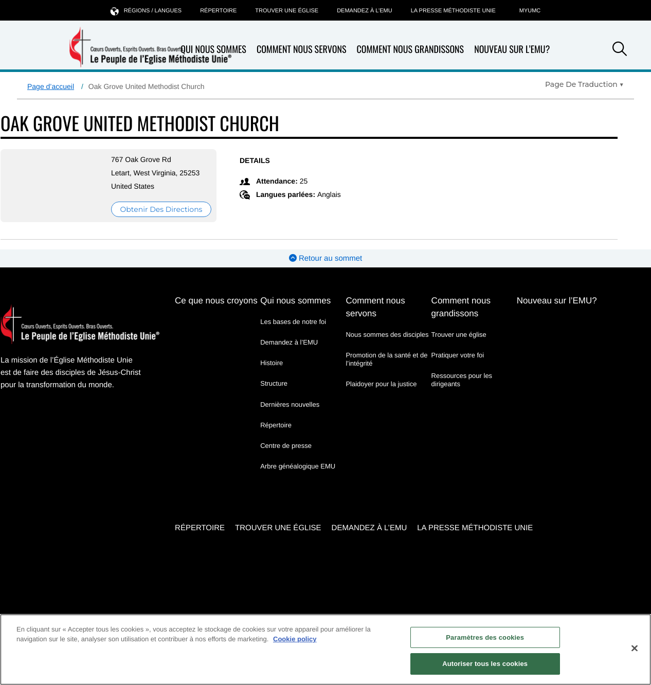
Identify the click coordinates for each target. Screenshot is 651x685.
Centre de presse (286, 445)
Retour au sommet (326, 258)
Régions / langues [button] (146, 10)
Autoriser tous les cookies (485, 664)
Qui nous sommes (295, 300)
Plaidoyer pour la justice (381, 384)
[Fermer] (634, 648)
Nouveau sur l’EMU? (512, 49)
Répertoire (218, 11)
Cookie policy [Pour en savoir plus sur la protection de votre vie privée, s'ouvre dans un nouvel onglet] (295, 639)
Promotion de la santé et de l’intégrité (386, 359)
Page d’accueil (50, 86)
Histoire (271, 363)
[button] (619, 50)
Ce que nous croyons (216, 300)
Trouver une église (286, 11)
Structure (273, 383)
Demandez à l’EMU (364, 11)
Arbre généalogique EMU (297, 466)
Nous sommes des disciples (387, 334)
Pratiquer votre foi (457, 355)
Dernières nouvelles (289, 404)
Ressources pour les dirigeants (462, 380)
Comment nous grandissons (410, 49)
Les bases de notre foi (293, 322)
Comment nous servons (301, 49)
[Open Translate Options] (584, 84)
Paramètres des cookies (485, 637)
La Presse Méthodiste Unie (453, 11)
